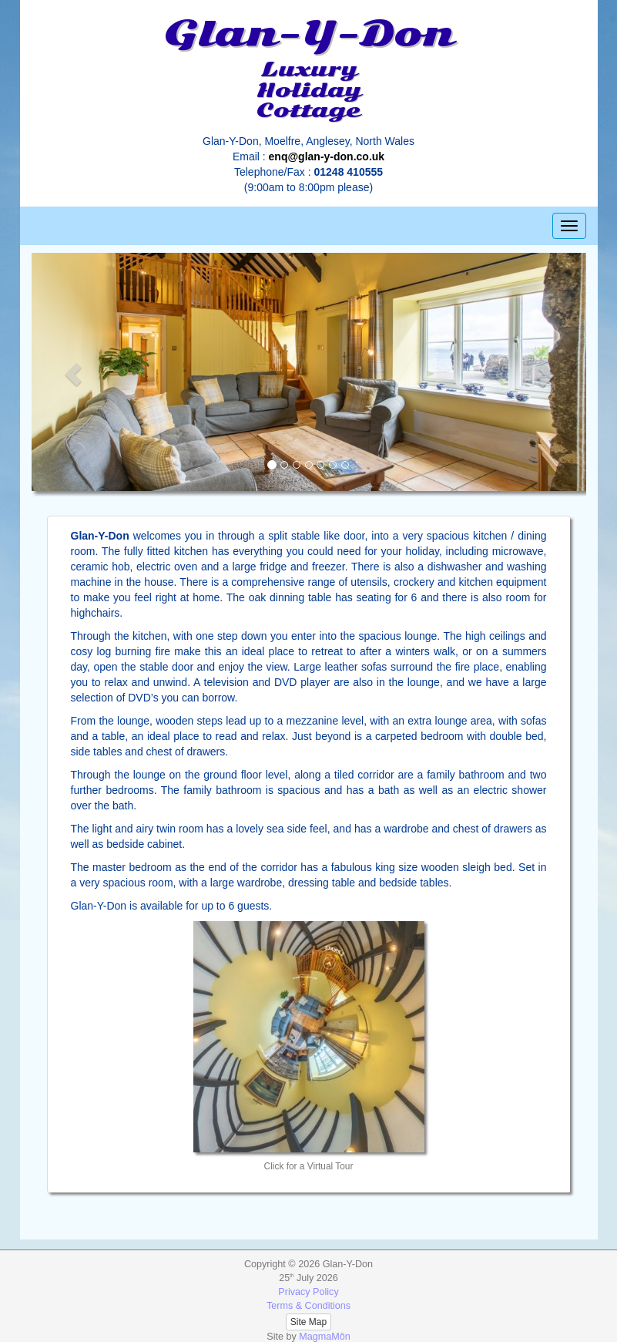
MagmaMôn (324, 1336)
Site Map (308, 1322)
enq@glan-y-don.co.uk (327, 156)
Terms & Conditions (308, 1305)
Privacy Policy (308, 1292)
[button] (73, 375)
